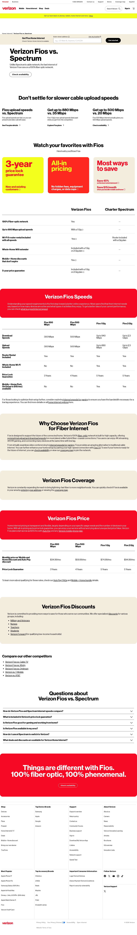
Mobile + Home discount (9, 841)
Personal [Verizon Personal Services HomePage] (5, 2)
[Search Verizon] (113, 8)
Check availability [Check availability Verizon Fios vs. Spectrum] (20, 73)
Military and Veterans (20, 621)
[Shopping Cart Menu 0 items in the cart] (133, 8)
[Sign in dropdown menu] (127, 8)
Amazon (38, 827)
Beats (37, 886)
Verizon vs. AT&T (12, 676)
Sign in (72, 836)
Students (14, 631)
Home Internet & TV (7, 832)
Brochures (107, 841)
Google (37, 822)
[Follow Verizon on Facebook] (105, 877)
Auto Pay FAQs (60, 581)
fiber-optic (82, 436)
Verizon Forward (18, 635)
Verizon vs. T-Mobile (14, 673)
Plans (3, 822)
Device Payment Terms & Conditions (82, 882)
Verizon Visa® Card (7, 910)
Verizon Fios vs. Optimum (16, 669)
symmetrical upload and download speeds (26, 439)
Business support (76, 832)
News (106, 822)
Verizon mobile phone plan (71, 531)
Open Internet (82, 923)
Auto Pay (47, 531)
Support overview (76, 812)
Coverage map (120, 2)
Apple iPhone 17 (6, 877)
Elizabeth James (41, 906)
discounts (113, 614)
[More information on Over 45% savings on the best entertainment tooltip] (118, 184)
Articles (106, 836)
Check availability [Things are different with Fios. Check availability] (68, 786)
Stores (109, 2)
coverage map (66, 451)
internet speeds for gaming (75, 400)
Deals (3, 836)
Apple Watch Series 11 (8, 901)
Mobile (21, 8)
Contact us (90, 2)
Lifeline (72, 846)
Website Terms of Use (43, 928)
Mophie (38, 891)
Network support (75, 856)
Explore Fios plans (54, 126)
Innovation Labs (109, 851)
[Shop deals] (91, 15)
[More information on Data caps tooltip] (78, 190)
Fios (2, 906)
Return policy (74, 817)
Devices (4, 812)
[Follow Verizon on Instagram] (118, 877)
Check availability (100, 126)
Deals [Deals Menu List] (47, 8)
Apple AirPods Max (7, 891)
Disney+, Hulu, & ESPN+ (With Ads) (13, 896)
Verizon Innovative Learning (113, 832)
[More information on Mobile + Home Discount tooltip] (124, 190)
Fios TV (97, 448)
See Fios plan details (10, 126)
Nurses (13, 624)
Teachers (14, 628)
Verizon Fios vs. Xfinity (15, 666)
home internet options (58, 403)
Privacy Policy (41, 923)
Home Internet (31, 8)
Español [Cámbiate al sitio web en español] (132, 2)
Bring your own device (8, 846)
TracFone (4, 851)
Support (101, 2)
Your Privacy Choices (56, 923)
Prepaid (4, 827)
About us (107, 812)
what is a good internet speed (34, 310)
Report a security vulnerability (80, 886)
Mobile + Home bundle (81, 581)
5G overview (108, 846)
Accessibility (74, 851)
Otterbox (38, 877)
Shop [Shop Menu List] (41, 8)
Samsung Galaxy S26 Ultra (10, 886)
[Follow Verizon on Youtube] (114, 877)
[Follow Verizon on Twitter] (109, 877)
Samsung (38, 812)
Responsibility (109, 827)
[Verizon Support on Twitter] (105, 892)
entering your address (31, 491)
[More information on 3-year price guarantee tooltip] (20, 190)
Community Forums (76, 827)
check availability (42, 451)
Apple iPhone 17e (7, 882)
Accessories (5, 817)
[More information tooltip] (82, 230)
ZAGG (37, 882)
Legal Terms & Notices (77, 877)
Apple (37, 817)
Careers (107, 817)
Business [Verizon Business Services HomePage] (15, 2)
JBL (36, 896)
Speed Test (73, 861)
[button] (68, 712)
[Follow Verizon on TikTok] (122, 877)
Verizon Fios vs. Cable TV (16, 662)
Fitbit (37, 901)
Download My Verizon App (79, 841)
